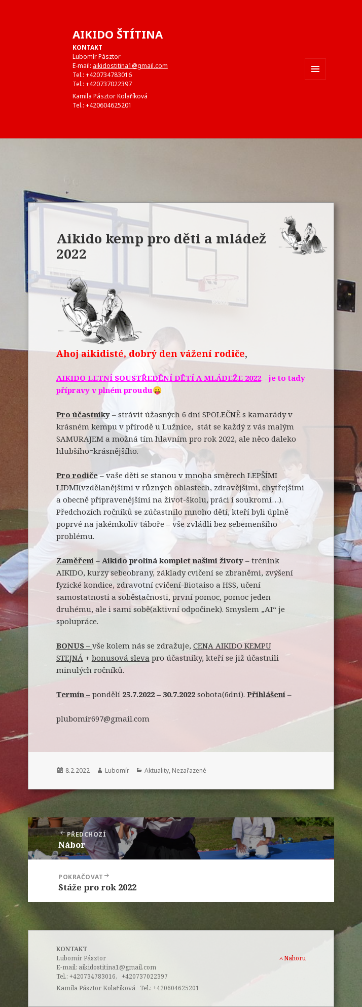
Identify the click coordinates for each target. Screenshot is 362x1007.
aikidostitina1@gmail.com (130, 65)
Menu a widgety (315, 79)
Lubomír (117, 770)
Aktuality (156, 770)
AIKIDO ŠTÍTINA (118, 34)
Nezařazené (189, 770)
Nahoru (292, 958)
